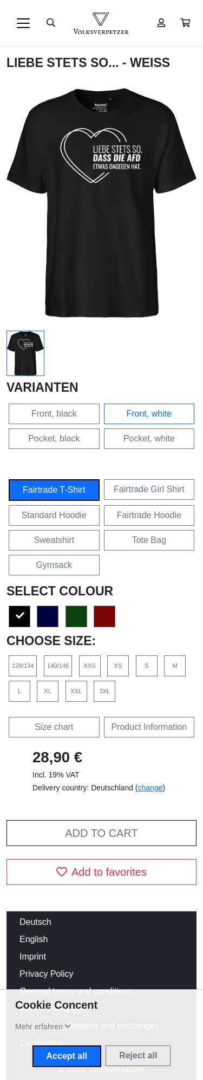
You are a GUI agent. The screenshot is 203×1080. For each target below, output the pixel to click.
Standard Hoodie (54, 515)
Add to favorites (101, 872)
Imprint (32, 956)
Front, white (149, 413)
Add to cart (101, 833)
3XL (104, 691)
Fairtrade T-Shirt (54, 489)
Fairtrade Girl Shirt (149, 489)
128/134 (23, 665)
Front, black (54, 413)
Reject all (138, 1055)
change (150, 787)
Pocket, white (149, 438)
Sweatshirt (54, 540)
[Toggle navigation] (23, 23)
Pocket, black (54, 438)
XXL (76, 691)
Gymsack (54, 564)
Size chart (54, 727)
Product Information (149, 727)
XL (48, 691)
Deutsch (35, 922)
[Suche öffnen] (51, 23)
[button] (185, 23)
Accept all (67, 1056)
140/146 (58, 665)
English (33, 939)
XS (118, 665)
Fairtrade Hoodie (149, 515)
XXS (90, 665)
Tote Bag (149, 540)
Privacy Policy (46, 973)
